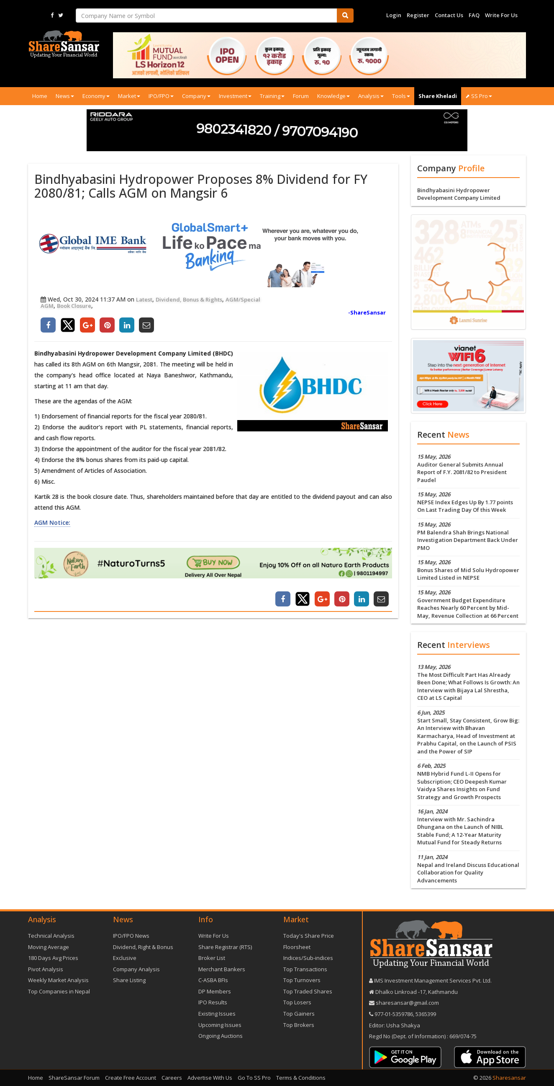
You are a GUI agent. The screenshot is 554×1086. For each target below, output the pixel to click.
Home (39, 96)
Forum (301, 96)
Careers (172, 1077)
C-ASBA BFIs (213, 980)
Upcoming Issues (219, 1025)
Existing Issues (217, 1013)
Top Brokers (298, 1025)
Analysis (371, 96)
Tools (401, 96)
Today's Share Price (308, 935)
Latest (144, 299)
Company (196, 96)
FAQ (474, 15)
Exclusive (124, 958)
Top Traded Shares (307, 991)
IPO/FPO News (131, 935)
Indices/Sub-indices (308, 958)
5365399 (425, 1014)
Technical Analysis (51, 935)
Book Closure (74, 306)
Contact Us (449, 15)
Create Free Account (130, 1077)
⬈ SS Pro (478, 96)
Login (393, 15)
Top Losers (297, 1002)
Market (129, 96)
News (65, 96)
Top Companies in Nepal (59, 991)
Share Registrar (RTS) (225, 947)
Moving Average (48, 947)
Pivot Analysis (45, 969)
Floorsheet (296, 947)
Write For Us (501, 15)
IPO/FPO (161, 96)
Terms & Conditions (301, 1077)
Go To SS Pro (254, 1077)
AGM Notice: (52, 522)
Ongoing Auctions (220, 1036)
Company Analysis (136, 969)
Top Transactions (305, 969)
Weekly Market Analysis (58, 980)
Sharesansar (509, 1077)
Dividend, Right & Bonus (143, 947)
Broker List (211, 958)
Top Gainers (299, 1013)
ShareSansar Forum (74, 1077)
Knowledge (333, 96)
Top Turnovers (302, 980)
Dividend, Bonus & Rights (189, 299)
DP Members (214, 991)
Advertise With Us (209, 1077)
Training (272, 96)
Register (418, 15)
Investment (235, 96)
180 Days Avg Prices (53, 958)
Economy (96, 96)
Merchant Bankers (221, 969)
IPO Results (212, 1002)
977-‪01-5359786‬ (393, 1014)
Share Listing (129, 980)
